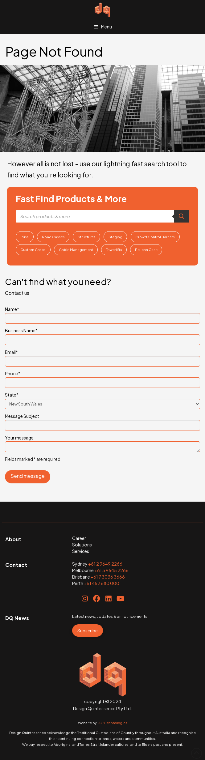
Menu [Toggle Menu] (102, 26)
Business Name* (102, 335)
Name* (102, 314)
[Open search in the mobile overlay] (102, 216)
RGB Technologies (112, 723)
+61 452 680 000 (101, 583)
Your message (102, 441)
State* (102, 399)
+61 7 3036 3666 (108, 577)
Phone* (102, 378)
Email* (102, 357)
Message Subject (102, 421)
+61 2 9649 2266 (105, 564)
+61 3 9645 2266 (111, 570)
